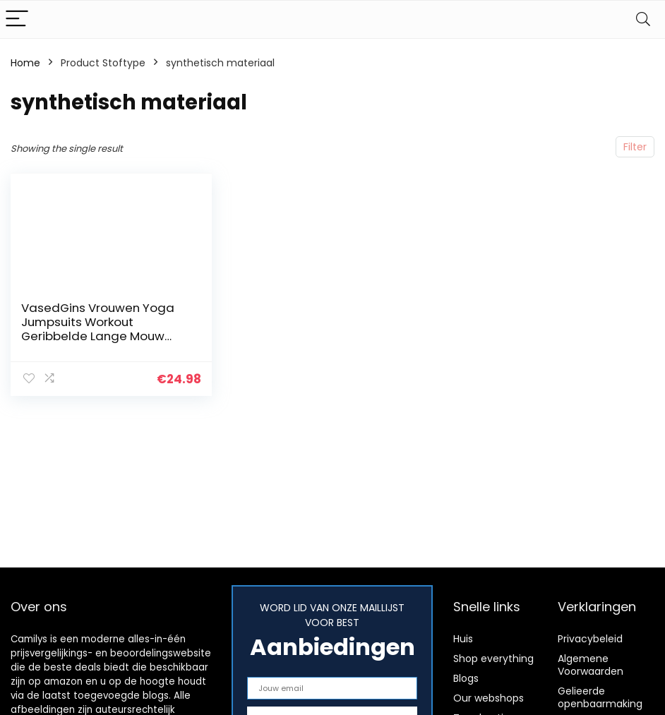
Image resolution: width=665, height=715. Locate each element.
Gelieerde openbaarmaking (600, 697)
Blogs (466, 678)
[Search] (643, 19)
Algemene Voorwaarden (590, 664)
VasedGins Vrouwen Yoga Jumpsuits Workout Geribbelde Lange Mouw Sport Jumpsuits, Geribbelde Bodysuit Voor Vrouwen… (104, 336)
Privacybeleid (590, 639)
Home (25, 63)
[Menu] (17, 19)
